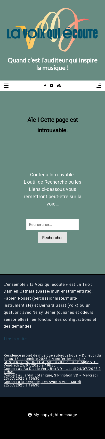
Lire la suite (15, 339)
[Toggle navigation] (6, 86)
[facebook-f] (45, 86)
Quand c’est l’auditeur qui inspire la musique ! (52, 64)
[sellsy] (59, 86)
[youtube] (51, 86)
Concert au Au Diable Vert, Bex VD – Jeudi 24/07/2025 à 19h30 (52, 370)
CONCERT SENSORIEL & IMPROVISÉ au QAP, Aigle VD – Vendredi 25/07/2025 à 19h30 (51, 363)
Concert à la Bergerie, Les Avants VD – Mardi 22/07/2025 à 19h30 (42, 383)
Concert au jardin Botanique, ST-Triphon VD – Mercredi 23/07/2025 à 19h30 (51, 377)
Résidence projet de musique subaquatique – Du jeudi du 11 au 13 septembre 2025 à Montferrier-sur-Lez (52, 357)
